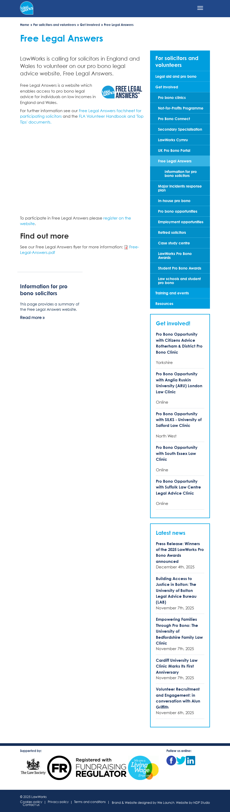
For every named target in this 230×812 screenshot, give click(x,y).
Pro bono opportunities (177, 211)
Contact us (31, 805)
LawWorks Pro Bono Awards (175, 255)
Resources (164, 303)
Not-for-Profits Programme (180, 108)
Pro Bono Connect (174, 118)
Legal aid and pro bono (176, 76)
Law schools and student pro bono (179, 280)
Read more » (32, 318)
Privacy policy (58, 802)
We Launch (165, 803)
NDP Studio (201, 803)
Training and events (172, 293)
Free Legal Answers (174, 161)
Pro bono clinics (172, 97)
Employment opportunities (180, 222)
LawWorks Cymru (173, 140)
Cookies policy (31, 802)
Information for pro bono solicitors (181, 173)
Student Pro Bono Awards (179, 268)
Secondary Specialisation (180, 129)
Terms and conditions (90, 802)
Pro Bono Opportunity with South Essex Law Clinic (177, 453)
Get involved (90, 25)
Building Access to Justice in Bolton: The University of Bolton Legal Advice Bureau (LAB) (176, 590)
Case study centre (174, 243)
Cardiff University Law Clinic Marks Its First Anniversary (177, 666)
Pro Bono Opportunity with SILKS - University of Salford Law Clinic (179, 419)
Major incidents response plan (180, 188)
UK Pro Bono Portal (174, 150)
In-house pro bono (174, 200)
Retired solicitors (172, 232)
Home (24, 25)
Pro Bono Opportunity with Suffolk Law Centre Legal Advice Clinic (178, 487)
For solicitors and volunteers (54, 25)
